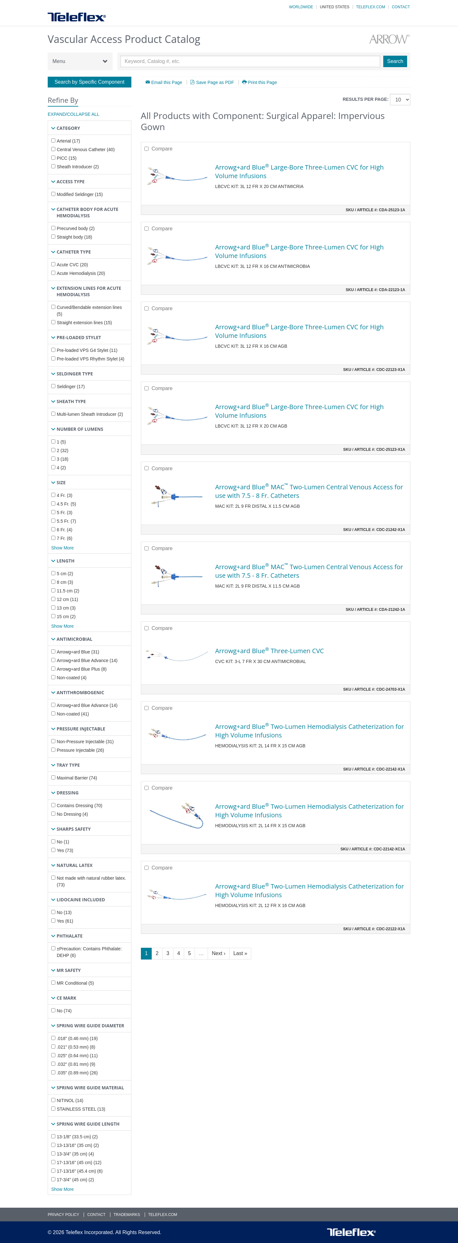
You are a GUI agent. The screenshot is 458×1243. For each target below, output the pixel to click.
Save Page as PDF (215, 82)
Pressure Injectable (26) (80, 750)
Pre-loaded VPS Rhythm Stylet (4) (90, 358)
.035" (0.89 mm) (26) (77, 1072)
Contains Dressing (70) (79, 805)
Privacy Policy (63, 1214)
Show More (62, 547)
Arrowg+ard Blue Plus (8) (82, 669)
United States (335, 7)
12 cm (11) (67, 599)
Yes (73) (65, 850)
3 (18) (62, 459)
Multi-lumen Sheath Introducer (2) (90, 414)
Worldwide (301, 7)
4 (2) (61, 467)
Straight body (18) (74, 237)
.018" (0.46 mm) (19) (77, 1038)
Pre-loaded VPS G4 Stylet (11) (87, 350)
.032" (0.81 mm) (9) (76, 1064)
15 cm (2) (66, 616)
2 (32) (62, 450)
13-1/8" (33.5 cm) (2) (77, 1136)
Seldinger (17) (71, 386)
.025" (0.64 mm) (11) (77, 1055)
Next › (219, 953)
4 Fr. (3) (64, 495)
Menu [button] (80, 61)
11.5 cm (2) (68, 590)
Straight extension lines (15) (84, 322)
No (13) (64, 912)
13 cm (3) (66, 608)
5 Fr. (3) (64, 512)
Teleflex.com (370, 7)
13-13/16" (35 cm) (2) (78, 1145)
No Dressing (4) (72, 814)
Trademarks (127, 1214)
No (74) (64, 1010)
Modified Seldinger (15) (80, 194)
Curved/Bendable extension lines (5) (89, 311)
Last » (240, 953)
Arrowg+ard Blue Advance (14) (87, 660)
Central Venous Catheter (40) (85, 149)
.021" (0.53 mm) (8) (76, 1047)
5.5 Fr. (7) (66, 521)
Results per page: (365, 99)
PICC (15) (66, 158)
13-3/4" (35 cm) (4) (75, 1153)
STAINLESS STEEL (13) (81, 1109)
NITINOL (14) (70, 1100)
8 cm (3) (65, 582)
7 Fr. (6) (64, 538)
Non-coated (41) (73, 713)
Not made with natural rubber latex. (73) (91, 881)
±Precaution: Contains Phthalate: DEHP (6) (89, 952)
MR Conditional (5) (75, 983)
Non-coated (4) (71, 677)
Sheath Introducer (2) (78, 166)
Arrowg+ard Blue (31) (78, 651)
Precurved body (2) (75, 228)
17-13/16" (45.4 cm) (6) (79, 1171)
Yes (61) (65, 921)
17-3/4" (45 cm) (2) (75, 1179)
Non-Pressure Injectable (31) (85, 741)
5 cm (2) (65, 573)
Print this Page (262, 82)
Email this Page (166, 82)
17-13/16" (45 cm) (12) (79, 1162)
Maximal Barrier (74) (77, 777)
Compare (162, 148)
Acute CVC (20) (72, 264)
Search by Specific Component (89, 82)
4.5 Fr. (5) (66, 503)
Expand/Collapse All (73, 114)
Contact (401, 7)
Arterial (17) (68, 140)
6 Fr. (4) (64, 529)
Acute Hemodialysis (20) (81, 273)
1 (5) (61, 441)
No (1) (63, 841)
